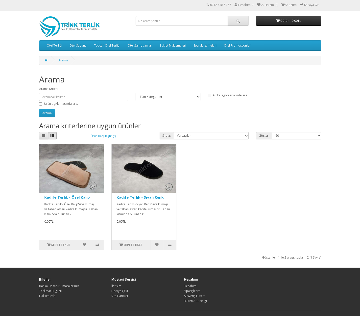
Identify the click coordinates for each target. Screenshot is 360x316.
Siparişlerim (192, 291)
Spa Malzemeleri (204, 45)
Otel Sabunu (78, 45)
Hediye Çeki (119, 291)
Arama (63, 60)
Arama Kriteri (48, 89)
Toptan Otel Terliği (107, 45)
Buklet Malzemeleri (173, 45)
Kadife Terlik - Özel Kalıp (67, 197)
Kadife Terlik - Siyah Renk (140, 197)
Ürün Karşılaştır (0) (103, 136)
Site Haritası (119, 296)
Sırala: (166, 135)
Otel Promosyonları (237, 45)
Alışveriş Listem (194, 296)
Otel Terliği (54, 45)
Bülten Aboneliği (195, 301)
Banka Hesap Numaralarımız (59, 286)
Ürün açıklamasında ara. (58, 104)
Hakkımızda (47, 296)
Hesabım (190, 286)
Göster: (264, 135)
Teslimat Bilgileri (50, 291)
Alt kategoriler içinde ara (227, 95)
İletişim (116, 286)
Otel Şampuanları (140, 45)
